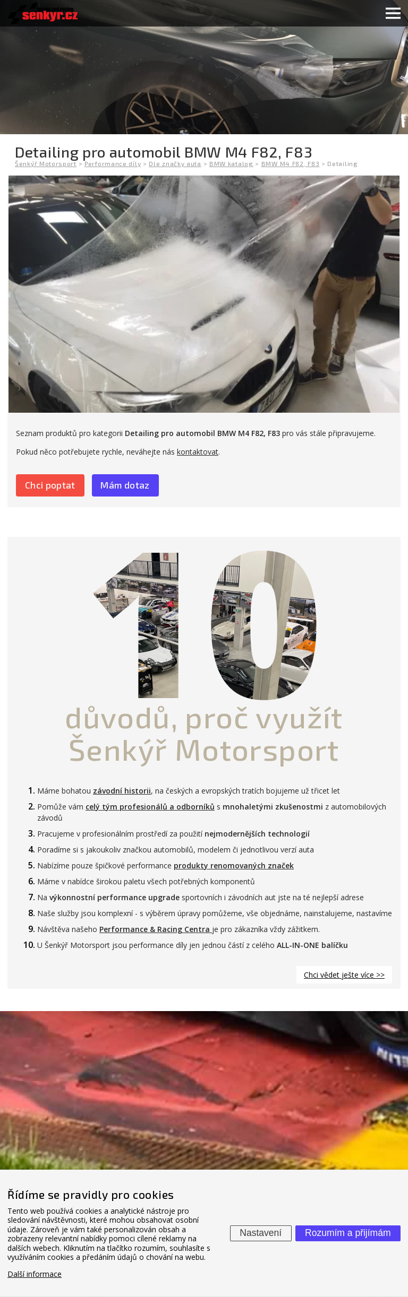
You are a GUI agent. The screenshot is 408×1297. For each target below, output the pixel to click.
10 (204, 619)
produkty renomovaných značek (234, 865)
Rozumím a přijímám (347, 1233)
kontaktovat (197, 452)
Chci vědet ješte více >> (344, 975)
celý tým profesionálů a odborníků (150, 807)
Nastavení (261, 1233)
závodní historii (122, 791)
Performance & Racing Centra (155, 929)
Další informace (34, 1274)
